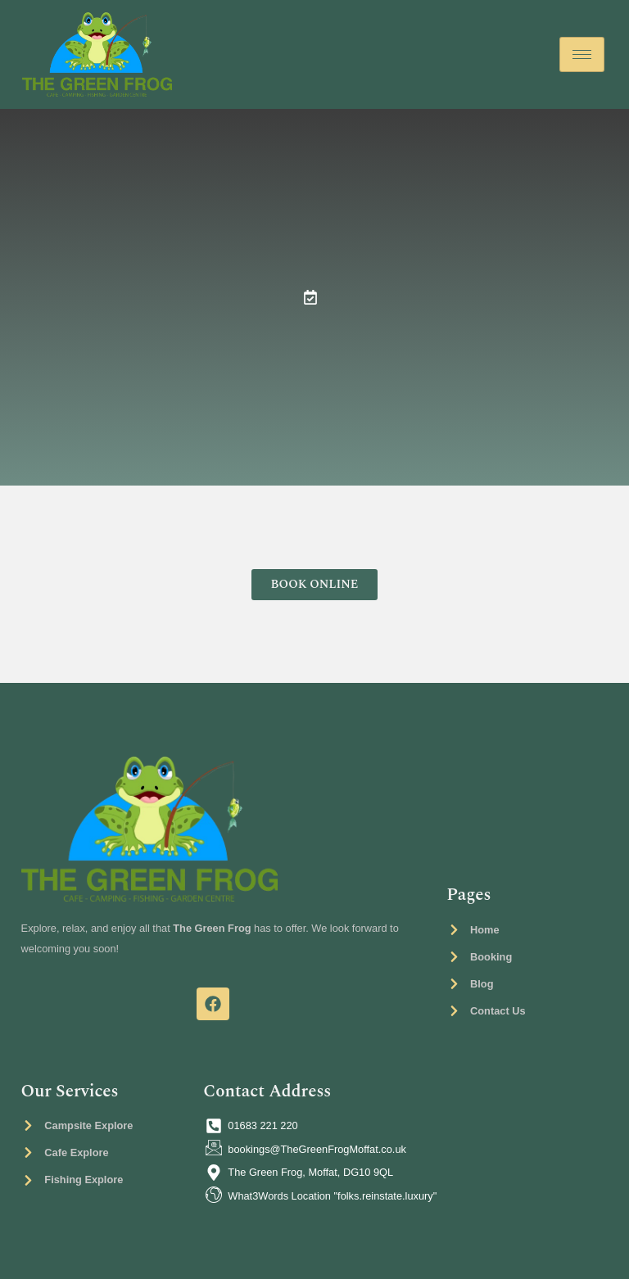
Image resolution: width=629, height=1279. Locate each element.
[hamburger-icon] (581, 54)
